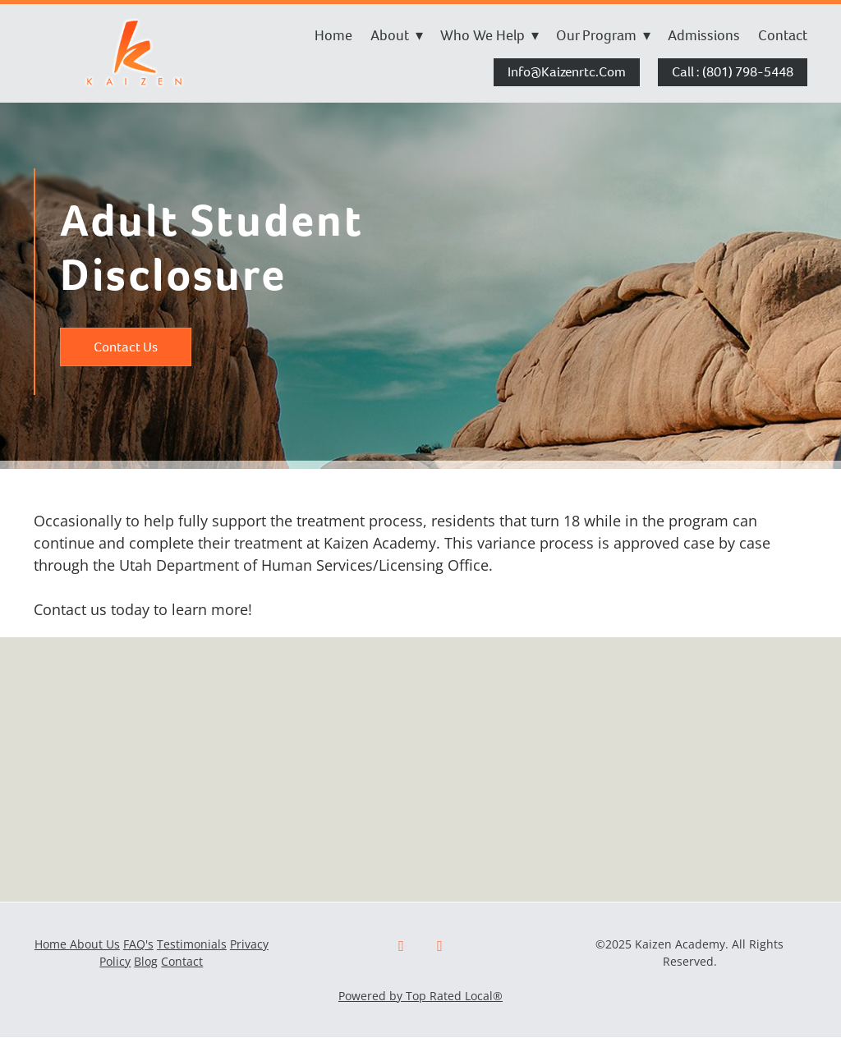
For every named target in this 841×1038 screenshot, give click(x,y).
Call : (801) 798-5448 (732, 71)
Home (333, 35)
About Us (95, 944)
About (396, 35)
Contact (782, 35)
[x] (440, 946)
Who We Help (489, 35)
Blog (146, 961)
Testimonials (192, 944)
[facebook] (401, 946)
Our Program (603, 35)
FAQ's (138, 944)
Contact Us (126, 347)
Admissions (704, 35)
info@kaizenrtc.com (567, 71)
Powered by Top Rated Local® (420, 996)
